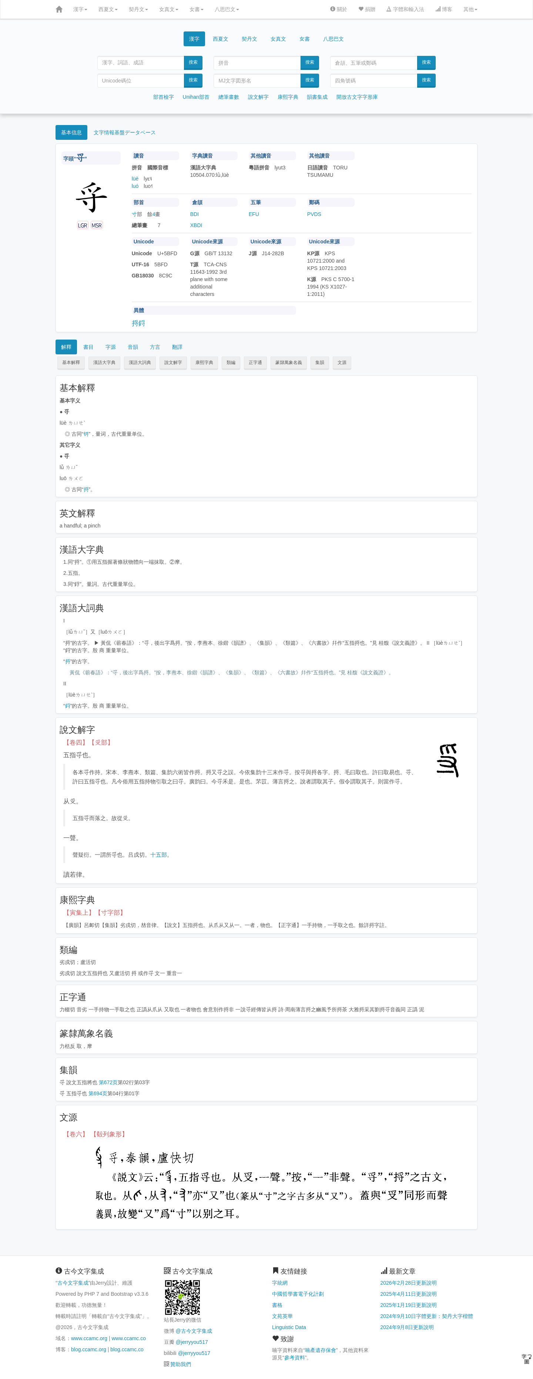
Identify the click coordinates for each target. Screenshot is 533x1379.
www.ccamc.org (89, 1338)
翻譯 (177, 347)
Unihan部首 (196, 97)
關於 (338, 9)
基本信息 (71, 132)
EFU (254, 214)
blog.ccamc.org (88, 1349)
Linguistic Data (289, 1327)
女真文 (168, 9)
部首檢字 (163, 97)
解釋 (66, 347)
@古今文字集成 (193, 1331)
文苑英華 (282, 1316)
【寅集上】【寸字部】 (94, 912)
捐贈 (366, 9)
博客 (443, 9)
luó (135, 186)
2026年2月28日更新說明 (409, 1283)
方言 (155, 347)
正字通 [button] (255, 362)
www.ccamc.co (128, 1338)
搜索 (193, 62)
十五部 (158, 855)
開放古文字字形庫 (357, 97)
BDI (194, 214)
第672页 (108, 1082)
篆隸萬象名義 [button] (288, 362)
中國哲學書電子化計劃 (298, 1294)
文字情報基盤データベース (125, 132)
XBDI (196, 225)
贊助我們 (180, 1364)
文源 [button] (342, 362)
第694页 (97, 1093)
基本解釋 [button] (71, 362)
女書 (197, 9)
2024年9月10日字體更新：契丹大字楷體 (427, 1316)
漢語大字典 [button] (104, 362)
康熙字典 (288, 97)
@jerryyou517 (191, 1342)
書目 (88, 347)
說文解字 (258, 97)
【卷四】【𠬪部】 (88, 742)
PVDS (314, 214)
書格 (277, 1305)
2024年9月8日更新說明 (407, 1327)
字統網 (280, 1283)
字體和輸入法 (405, 9)
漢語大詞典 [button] (140, 362)
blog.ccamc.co (126, 1349)
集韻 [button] (319, 362)
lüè (135, 179)
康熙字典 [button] (204, 362)
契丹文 (138, 9)
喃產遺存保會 (320, 1350)
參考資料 (294, 1358)
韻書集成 (317, 97)
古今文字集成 (72, 1283)
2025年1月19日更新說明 (409, 1305)
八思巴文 (227, 9)
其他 (470, 9)
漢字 (80, 9)
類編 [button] (231, 362)
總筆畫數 (228, 97)
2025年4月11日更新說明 (409, 1294)
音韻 (133, 347)
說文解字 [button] (173, 362)
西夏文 (108, 9)
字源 (110, 347)
